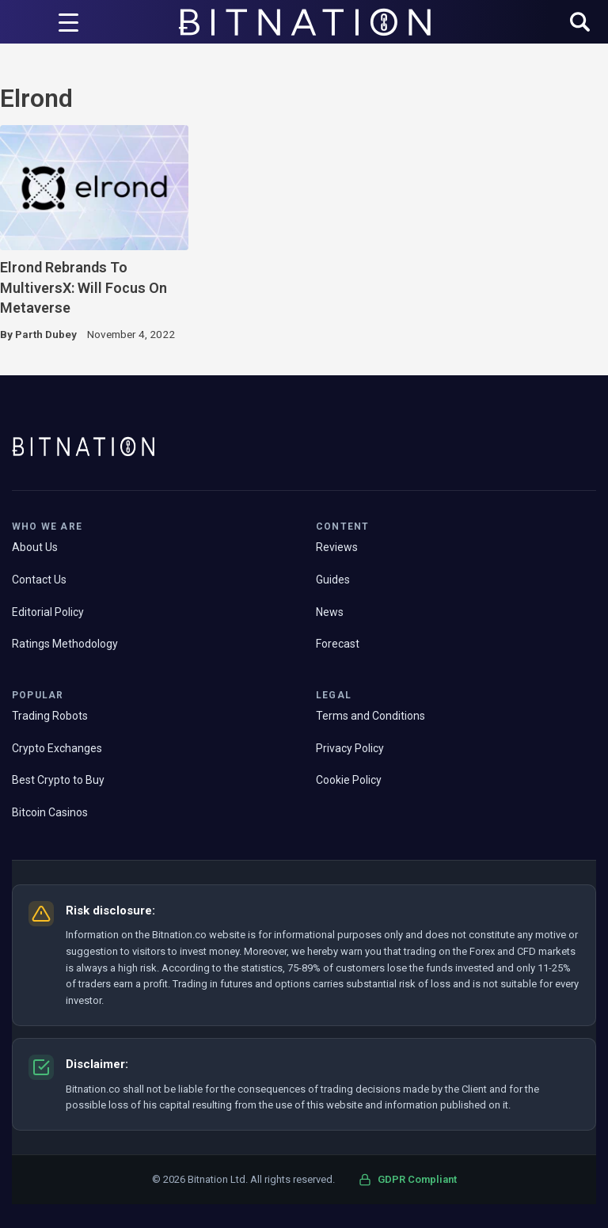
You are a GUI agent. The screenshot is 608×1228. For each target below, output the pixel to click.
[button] (580, 23)
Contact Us (39, 579)
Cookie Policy (349, 780)
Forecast (337, 643)
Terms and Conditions (370, 715)
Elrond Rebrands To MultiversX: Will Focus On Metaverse (83, 287)
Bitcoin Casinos (50, 812)
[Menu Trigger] (68, 22)
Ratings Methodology (65, 643)
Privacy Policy (350, 748)
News (330, 612)
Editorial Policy (48, 612)
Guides (333, 579)
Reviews (337, 547)
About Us (35, 547)
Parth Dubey (46, 334)
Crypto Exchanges (57, 748)
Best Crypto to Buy (58, 780)
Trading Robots (50, 715)
